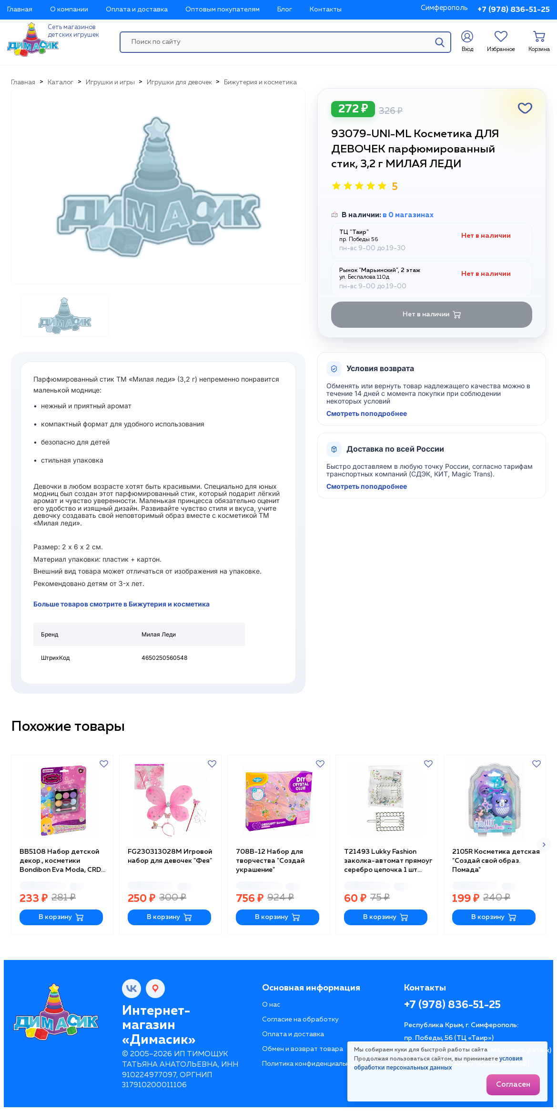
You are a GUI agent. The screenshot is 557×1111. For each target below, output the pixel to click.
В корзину (61, 917)
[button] (544, 845)
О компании (69, 9)
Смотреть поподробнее (366, 413)
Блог (284, 9)
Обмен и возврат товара (302, 1049)
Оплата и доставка (137, 9)
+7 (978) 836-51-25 (513, 10)
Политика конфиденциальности (313, 1063)
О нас (271, 1004)
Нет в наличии (432, 315)
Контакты (326, 9)
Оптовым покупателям (222, 9)
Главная (19, 9)
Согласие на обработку (300, 1019)
